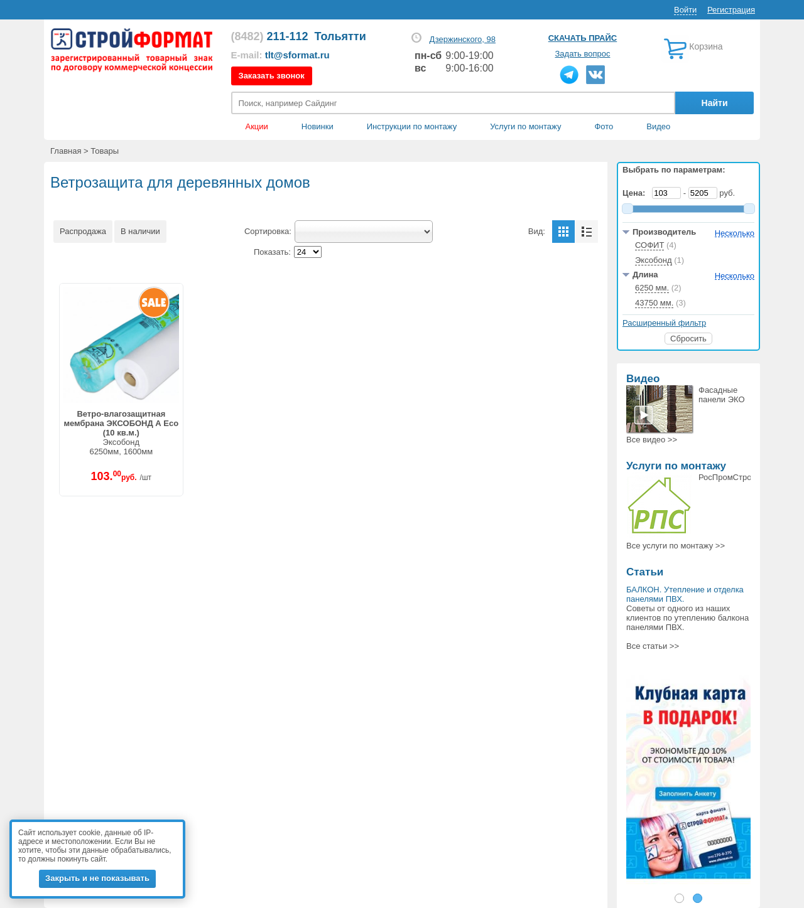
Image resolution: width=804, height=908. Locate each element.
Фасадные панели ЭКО (721, 394)
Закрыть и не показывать (97, 878)
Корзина (705, 46)
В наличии (140, 231)
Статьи (644, 572)
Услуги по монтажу (676, 466)
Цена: (636, 193)
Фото (603, 126)
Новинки (318, 126)
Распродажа (83, 231)
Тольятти (340, 36)
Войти (685, 9)
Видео (658, 126)
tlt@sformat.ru (297, 55)
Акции (257, 126)
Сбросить (688, 338)
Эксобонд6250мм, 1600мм (120, 432)
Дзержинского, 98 (462, 39)
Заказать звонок (272, 75)
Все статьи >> (652, 646)
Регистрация (731, 9)
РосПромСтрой (727, 477)
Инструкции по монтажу (412, 126)
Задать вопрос (583, 53)
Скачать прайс (582, 38)
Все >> (651, 439)
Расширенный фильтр (664, 323)
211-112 (269, 36)
